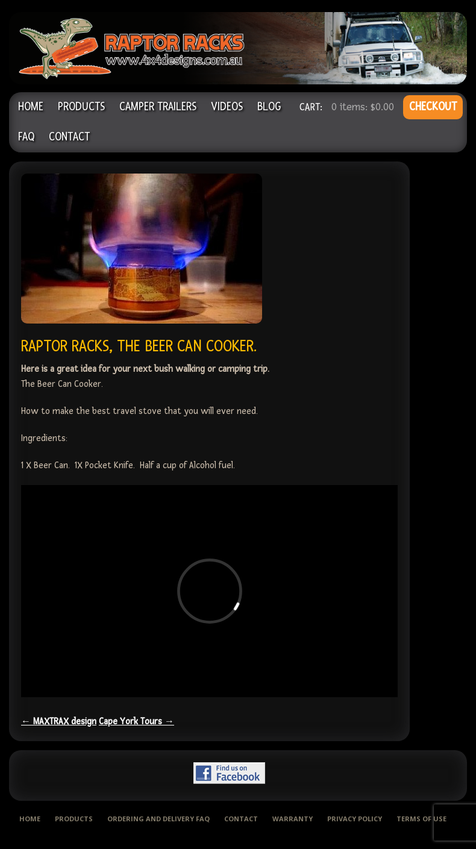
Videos (227, 107)
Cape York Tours (136, 721)
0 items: (362, 107)
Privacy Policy (354, 818)
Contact (69, 137)
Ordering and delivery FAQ (158, 818)
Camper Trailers (157, 107)
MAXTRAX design (58, 721)
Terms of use (421, 818)
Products (81, 107)
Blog (269, 107)
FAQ (26, 137)
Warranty (292, 818)
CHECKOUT (433, 107)
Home (30, 107)
